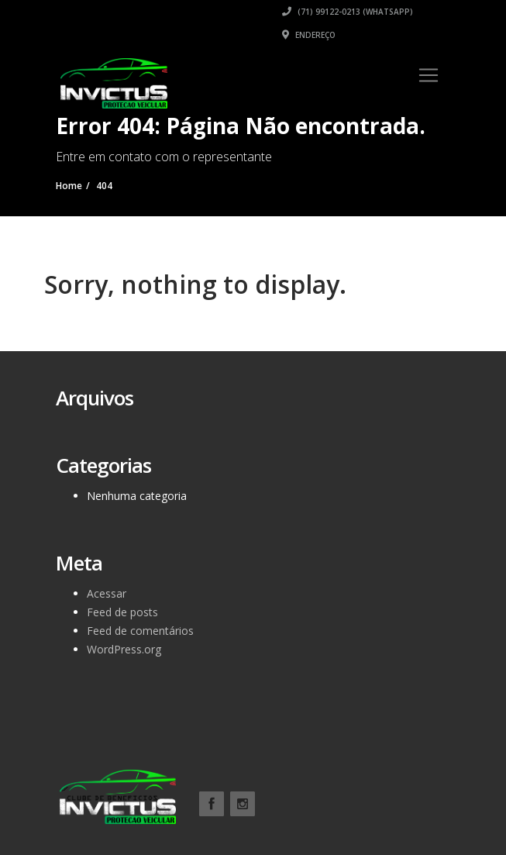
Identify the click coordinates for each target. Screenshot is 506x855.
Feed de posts (122, 612)
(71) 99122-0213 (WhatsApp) (347, 11)
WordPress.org (124, 649)
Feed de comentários (140, 630)
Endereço (309, 34)
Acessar (106, 593)
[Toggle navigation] (428, 75)
